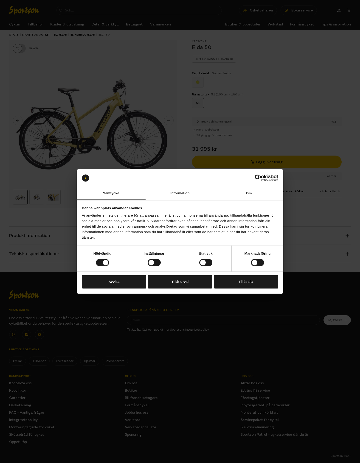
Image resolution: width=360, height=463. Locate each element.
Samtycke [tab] (111, 193)
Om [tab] (249, 193)
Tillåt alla (246, 282)
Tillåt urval (180, 282)
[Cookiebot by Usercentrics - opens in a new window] (258, 178)
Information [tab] (180, 193)
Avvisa (114, 282)
